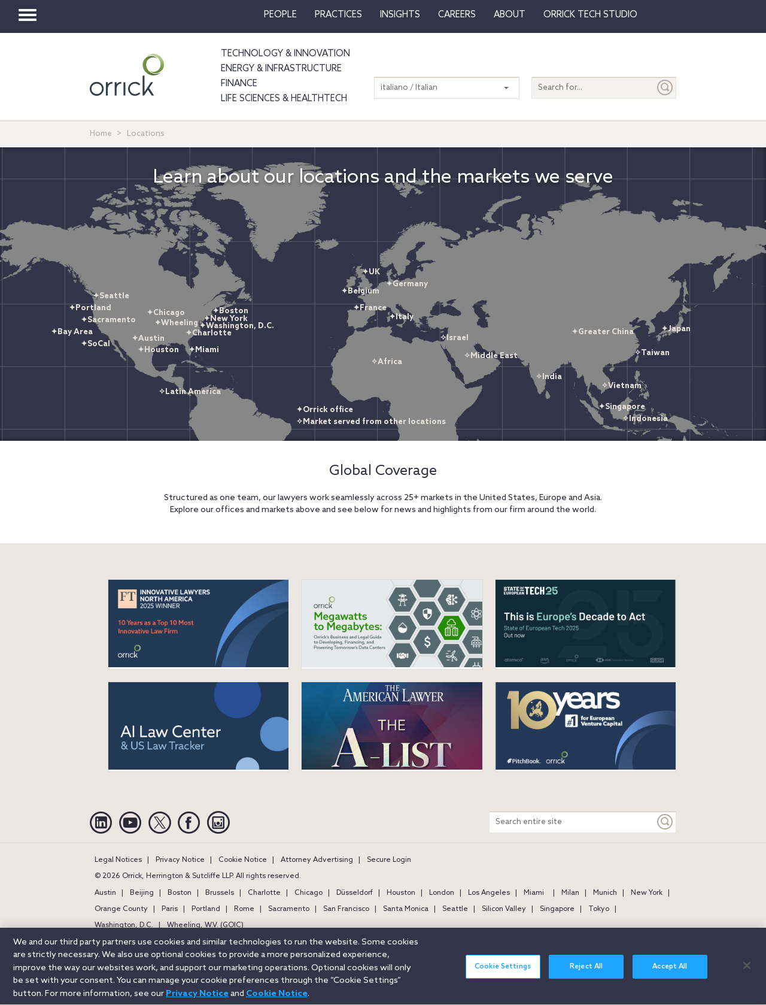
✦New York (225, 318)
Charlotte (264, 893)
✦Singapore (621, 406)
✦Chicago (166, 312)
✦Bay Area (72, 332)
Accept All (669, 974)
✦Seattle (111, 296)
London (441, 893)
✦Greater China (603, 332)
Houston (401, 893)
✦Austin (148, 338)
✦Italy (401, 317)
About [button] (509, 15)
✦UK (371, 272)
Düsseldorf (354, 893)
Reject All (586, 974)
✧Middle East (491, 356)
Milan (570, 893)
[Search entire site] (572, 822)
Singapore (557, 909)
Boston (180, 893)
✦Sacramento (108, 320)
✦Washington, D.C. (236, 326)
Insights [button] (400, 15)
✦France (370, 308)
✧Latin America (190, 392)
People (280, 15)
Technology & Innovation (285, 54)
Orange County (121, 909)
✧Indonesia (645, 418)
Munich (605, 893)
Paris (170, 909)
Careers (457, 15)
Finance (239, 83)
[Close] (747, 972)
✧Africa (386, 362)
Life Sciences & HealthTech (284, 98)
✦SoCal (95, 344)
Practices (338, 15)
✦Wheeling (176, 323)
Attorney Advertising (317, 860)
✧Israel (454, 338)
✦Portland (90, 308)
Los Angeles (489, 893)
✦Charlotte (209, 333)
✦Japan (676, 329)
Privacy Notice (180, 860)
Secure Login (389, 860)
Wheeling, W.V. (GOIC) (205, 925)
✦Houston (158, 350)
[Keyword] (665, 822)
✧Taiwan (652, 353)
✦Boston (230, 311)
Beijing (142, 893)
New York (646, 893)
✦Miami (204, 350)
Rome (244, 909)
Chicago (308, 893)
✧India (549, 377)
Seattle (455, 909)
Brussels (219, 893)
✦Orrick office (324, 409)
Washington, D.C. (124, 925)
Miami (534, 893)
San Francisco (346, 909)
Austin (105, 893)
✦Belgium (360, 291)
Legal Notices (118, 860)
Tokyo (598, 909)
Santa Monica (405, 909)
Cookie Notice (242, 860)
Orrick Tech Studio (590, 15)
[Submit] (665, 88)
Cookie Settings (503, 974)
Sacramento (288, 909)
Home (101, 133)
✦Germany (407, 284)
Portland (206, 909)
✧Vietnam (621, 386)
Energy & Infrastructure (281, 68)
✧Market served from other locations (371, 421)
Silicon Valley (504, 909)
